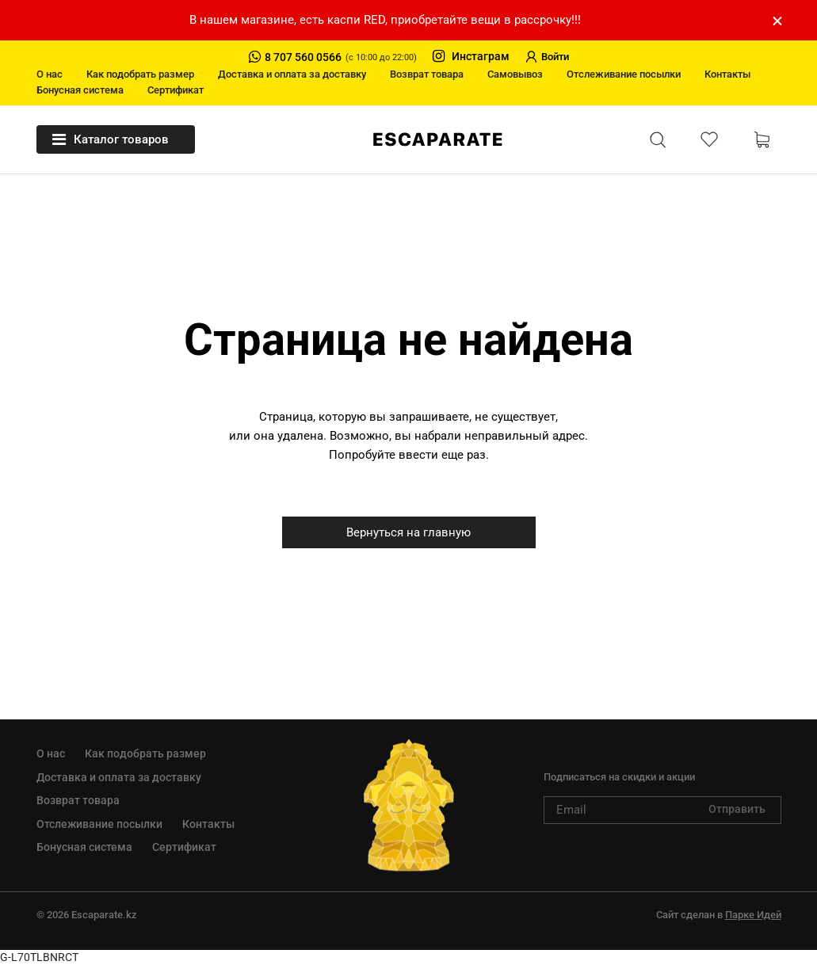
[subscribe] (662, 810)
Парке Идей (753, 915)
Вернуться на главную (408, 532)
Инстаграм (471, 56)
